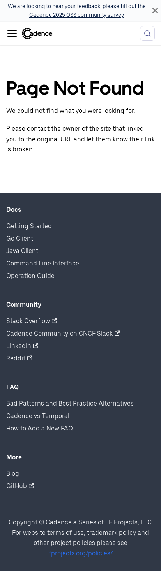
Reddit (19, 358)
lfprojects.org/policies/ (80, 553)
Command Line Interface (42, 263)
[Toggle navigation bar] (12, 33)
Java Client (22, 251)
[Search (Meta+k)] (147, 33)
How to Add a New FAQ (39, 428)
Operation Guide (30, 275)
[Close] (155, 10)
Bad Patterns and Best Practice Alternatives (70, 403)
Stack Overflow (31, 321)
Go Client (19, 238)
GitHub (20, 486)
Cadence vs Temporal (37, 416)
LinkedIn (22, 346)
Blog (12, 473)
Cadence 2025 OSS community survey (76, 15)
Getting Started (29, 226)
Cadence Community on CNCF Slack (63, 333)
